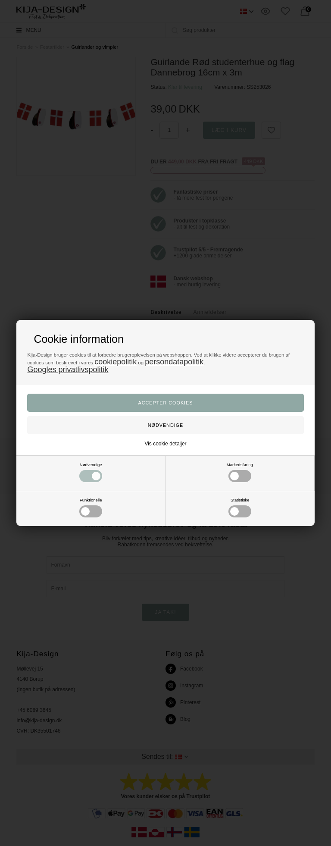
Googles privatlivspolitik (67, 369)
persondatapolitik (174, 361)
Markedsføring (240, 472)
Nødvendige (90, 472)
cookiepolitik (115, 361)
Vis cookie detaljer (165, 444)
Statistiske (239, 507)
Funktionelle (90, 507)
